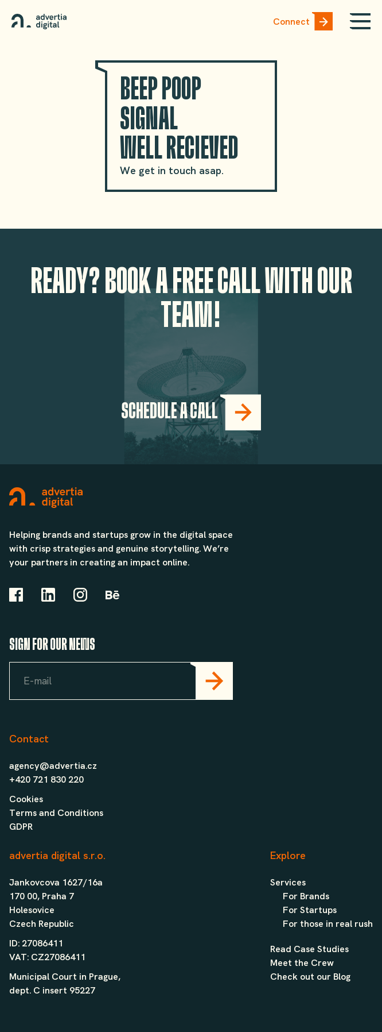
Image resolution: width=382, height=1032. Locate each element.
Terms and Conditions (56, 813)
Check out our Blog (310, 977)
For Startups (310, 910)
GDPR (21, 827)
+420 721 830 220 (46, 779)
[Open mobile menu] (360, 21)
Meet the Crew (302, 963)
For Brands (306, 896)
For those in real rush (328, 924)
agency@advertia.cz (53, 766)
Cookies (26, 799)
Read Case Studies (309, 949)
